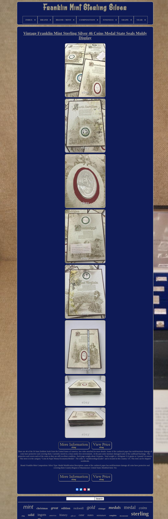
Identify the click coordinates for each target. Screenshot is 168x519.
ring (23, 516)
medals (115, 507)
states (90, 515)
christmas (42, 508)
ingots (42, 515)
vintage (101, 508)
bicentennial (124, 516)
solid (31, 515)
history (63, 515)
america (52, 515)
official (73, 516)
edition (65, 508)
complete (113, 515)
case (81, 515)
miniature (101, 515)
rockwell (78, 508)
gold (91, 507)
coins (143, 508)
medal (130, 507)
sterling (140, 514)
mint (28, 507)
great (54, 508)
